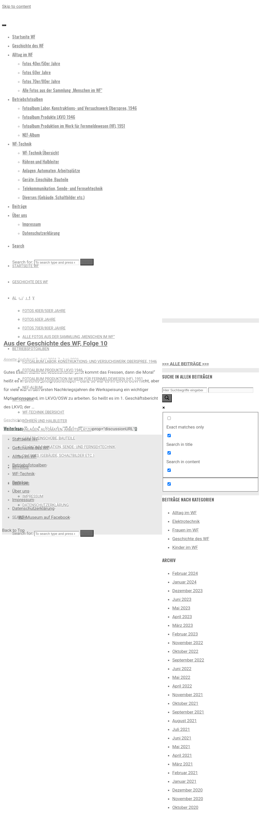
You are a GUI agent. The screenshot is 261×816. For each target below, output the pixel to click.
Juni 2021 (181, 738)
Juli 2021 (181, 729)
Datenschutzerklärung (33, 508)
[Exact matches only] (169, 418)
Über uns (20, 491)
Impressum (23, 499)
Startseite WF (25, 439)
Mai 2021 (181, 746)
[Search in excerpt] (169, 470)
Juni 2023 (181, 599)
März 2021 (182, 764)
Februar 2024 (185, 573)
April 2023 (182, 616)
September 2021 (188, 712)
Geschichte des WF (20, 420)
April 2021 (182, 755)
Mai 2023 (181, 608)
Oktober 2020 (185, 807)
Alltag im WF (184, 512)
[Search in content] (169, 453)
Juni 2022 (181, 668)
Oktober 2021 (185, 703)
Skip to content (16, 6)
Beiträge (20, 482)
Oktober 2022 (185, 651)
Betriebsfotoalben (29, 465)
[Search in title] (169, 435)
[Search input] (184, 390)
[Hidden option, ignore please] (169, 484)
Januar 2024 (184, 582)
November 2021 (187, 694)
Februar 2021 (185, 772)
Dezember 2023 (187, 590)
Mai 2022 (181, 677)
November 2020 (187, 798)
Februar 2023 (185, 634)
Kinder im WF (185, 547)
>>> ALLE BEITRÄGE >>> (185, 363)
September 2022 (188, 660)
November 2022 (187, 642)
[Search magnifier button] (167, 398)
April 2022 (182, 686)
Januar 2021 (184, 781)
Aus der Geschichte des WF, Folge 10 (55, 343)
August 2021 (184, 720)
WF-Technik (23, 473)
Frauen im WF (185, 530)
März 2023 (182, 625)
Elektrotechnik (186, 521)
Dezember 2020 (187, 790)
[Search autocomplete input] (230, 390)
